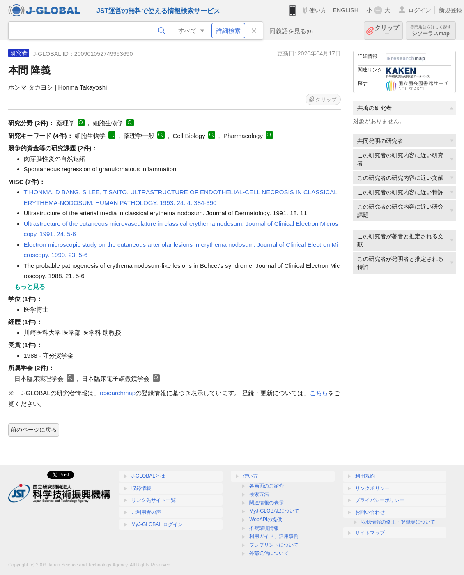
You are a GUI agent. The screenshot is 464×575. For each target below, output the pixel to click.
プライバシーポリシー (379, 500)
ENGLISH (345, 10)
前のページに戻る (34, 429)
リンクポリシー (372, 488)
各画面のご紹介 (266, 486)
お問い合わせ (370, 512)
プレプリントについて (274, 545)
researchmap (118, 392)
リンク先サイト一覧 (153, 500)
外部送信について (269, 553)
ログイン (419, 10)
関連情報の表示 (266, 503)
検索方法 (259, 494)
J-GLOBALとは (148, 476)
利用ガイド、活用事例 (274, 536)
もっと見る (29, 286)
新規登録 (450, 10)
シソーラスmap (430, 31)
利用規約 (365, 476)
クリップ (386, 30)
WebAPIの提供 (265, 519)
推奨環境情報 (264, 528)
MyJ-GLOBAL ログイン (157, 524)
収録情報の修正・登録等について (398, 522)
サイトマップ (370, 533)
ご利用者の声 (146, 512)
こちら (319, 392)
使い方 (317, 10)
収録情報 (141, 488)
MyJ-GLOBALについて (274, 511)
